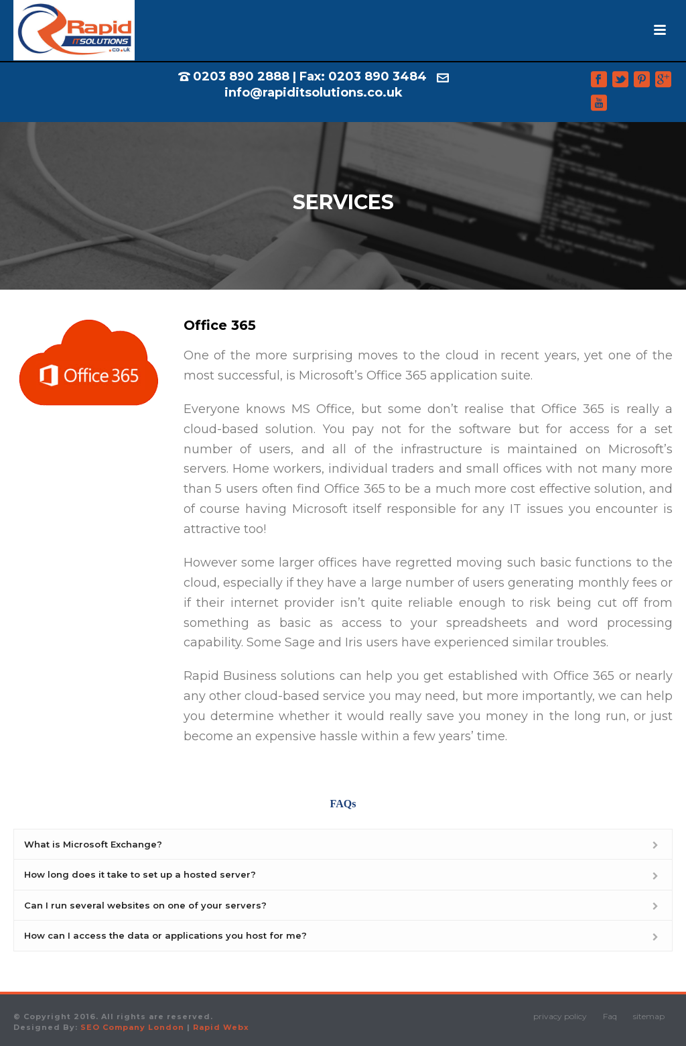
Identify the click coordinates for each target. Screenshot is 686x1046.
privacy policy (560, 1016)
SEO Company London (132, 1027)
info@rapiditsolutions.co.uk (313, 92)
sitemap (649, 1016)
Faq (610, 1016)
